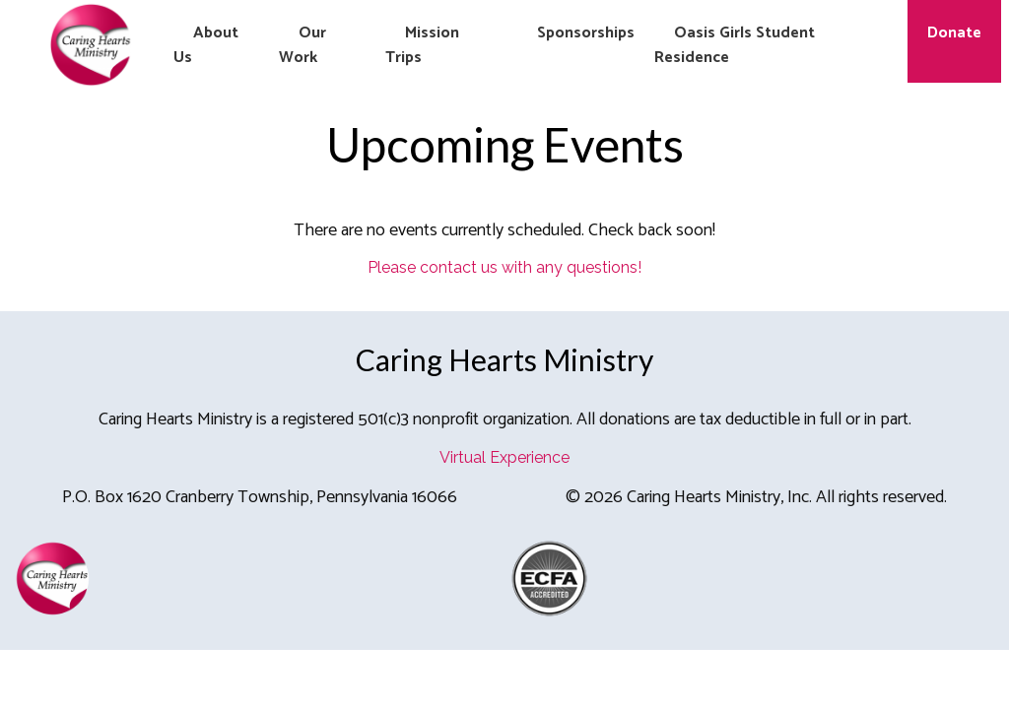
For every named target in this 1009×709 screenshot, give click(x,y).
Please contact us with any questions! (504, 267)
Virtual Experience (504, 457)
